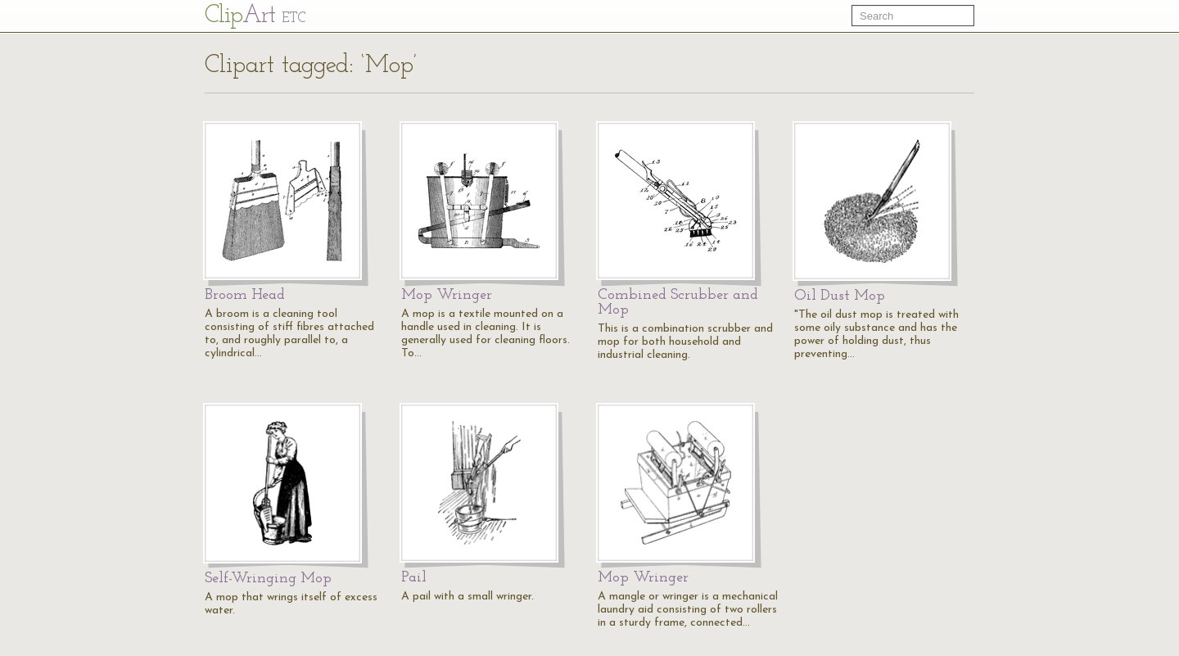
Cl (255, 16)
